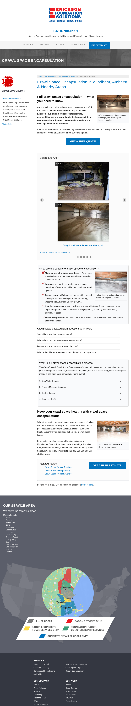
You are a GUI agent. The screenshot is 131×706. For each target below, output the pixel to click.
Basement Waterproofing (76, 663)
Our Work (44, 44)
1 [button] (78, 255)
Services (26, 44)
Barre (8, 523)
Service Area (80, 44)
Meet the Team (40, 696)
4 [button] (87, 255)
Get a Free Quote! (83, 139)
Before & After (71, 690)
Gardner (9, 550)
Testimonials (71, 693)
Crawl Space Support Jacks (14, 108)
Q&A (36, 699)
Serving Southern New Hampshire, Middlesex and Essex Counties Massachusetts (65, 36)
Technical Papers (41, 703)
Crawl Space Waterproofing (57, 469)
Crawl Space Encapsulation (15, 115)
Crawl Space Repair (13, 89)
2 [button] (81, 255)
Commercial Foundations (44, 669)
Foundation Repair (41, 663)
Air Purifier (38, 673)
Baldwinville (10, 521)
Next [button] (124, 198)
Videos (68, 683)
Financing (38, 693)
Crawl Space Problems (11, 97)
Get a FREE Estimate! (107, 464)
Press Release (40, 686)
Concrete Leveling (41, 666)
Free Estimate (101, 44)
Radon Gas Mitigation (75, 669)
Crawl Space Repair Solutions (58, 466)
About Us (61, 44)
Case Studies (71, 686)
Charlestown (11, 528)
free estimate (87, 483)
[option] (83, 203)
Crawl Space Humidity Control (58, 472)
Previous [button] (42, 198)
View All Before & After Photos (55, 251)
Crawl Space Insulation (12, 118)
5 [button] (90, 255)
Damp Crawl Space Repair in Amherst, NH (83, 244)
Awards (37, 690)
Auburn (9, 519)
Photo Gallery (8, 123)
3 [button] (84, 255)
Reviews (69, 696)
